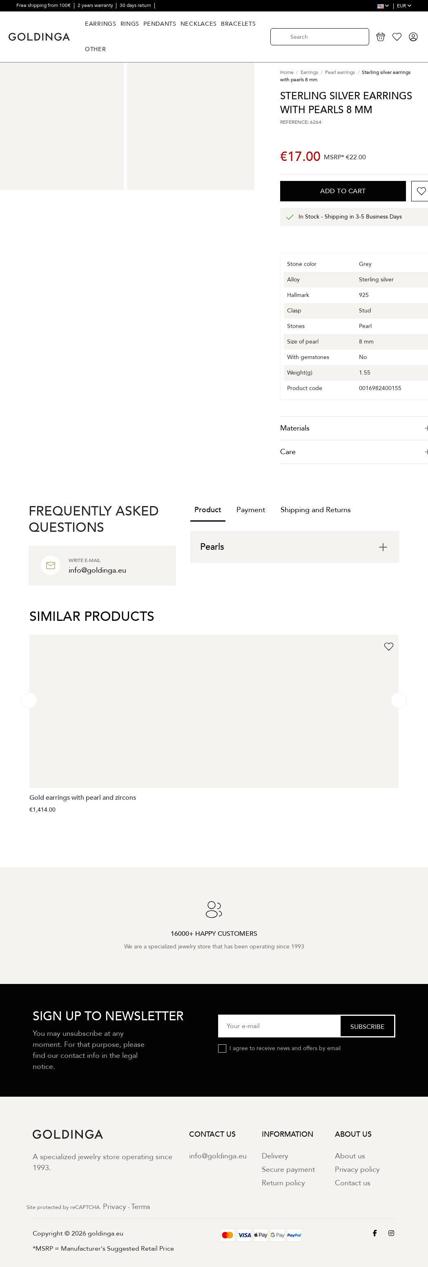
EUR (404, 5)
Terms (140, 1207)
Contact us (352, 1183)
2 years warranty (96, 5)
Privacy (114, 1207)
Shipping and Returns (316, 510)
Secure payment (288, 1169)
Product (207, 510)
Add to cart (343, 191)
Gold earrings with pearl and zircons (82, 797)
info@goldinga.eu (218, 1156)
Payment (250, 510)
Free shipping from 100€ (44, 5)
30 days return (136, 5)
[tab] (295, 546)
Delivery (275, 1156)
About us (350, 1156)
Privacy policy (357, 1169)
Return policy (283, 1183)
